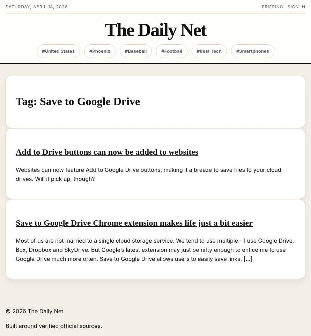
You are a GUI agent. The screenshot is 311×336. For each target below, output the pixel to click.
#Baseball (136, 51)
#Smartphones (252, 51)
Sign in (296, 6)
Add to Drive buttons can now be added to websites (107, 151)
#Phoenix (99, 51)
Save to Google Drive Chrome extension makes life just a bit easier (134, 222)
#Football (171, 51)
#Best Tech (209, 51)
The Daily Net (155, 30)
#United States (58, 51)
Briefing (272, 6)
